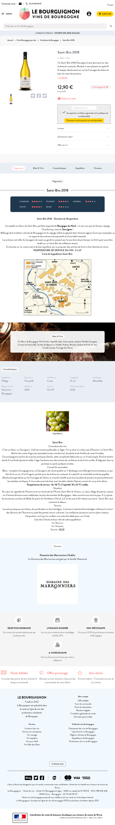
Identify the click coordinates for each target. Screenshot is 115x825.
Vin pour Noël (32, 741)
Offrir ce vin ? (84, 145)
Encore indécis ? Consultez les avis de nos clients (96, 680)
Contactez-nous (57, 763)
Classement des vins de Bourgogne (83, 728)
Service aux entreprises (31, 731)
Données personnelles (83, 716)
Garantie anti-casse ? (84, 136)
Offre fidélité (83, 700)
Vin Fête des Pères (32, 744)
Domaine (98, 168)
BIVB (61, 529)
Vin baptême (32, 738)
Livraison (84, 128)
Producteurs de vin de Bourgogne (83, 741)
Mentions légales (83, 710)
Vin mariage (32, 735)
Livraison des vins (32, 728)
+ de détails (62, 77)
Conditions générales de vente (83, 713)
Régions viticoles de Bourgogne (83, 735)
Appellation (80, 168)
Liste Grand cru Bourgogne (83, 731)
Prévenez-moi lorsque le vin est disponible (84, 120)
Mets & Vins (38, 168)
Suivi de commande (83, 703)
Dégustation (18, 168)
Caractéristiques (59, 168)
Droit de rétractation (83, 707)
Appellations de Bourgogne (83, 738)
